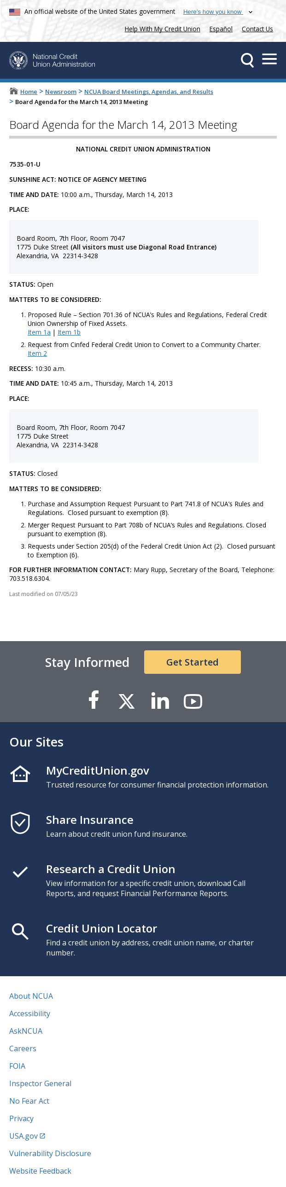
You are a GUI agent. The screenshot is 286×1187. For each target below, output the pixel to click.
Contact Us (257, 28)
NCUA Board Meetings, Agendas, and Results (148, 91)
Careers (22, 1048)
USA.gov (23, 1136)
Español (221, 28)
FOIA (17, 1066)
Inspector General (40, 1083)
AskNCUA (25, 1031)
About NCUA (31, 996)
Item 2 (37, 353)
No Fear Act (29, 1101)
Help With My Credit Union (160, 28)
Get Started (192, 662)
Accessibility (29, 1013)
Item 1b (69, 332)
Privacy (21, 1118)
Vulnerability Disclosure (50, 1153)
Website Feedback (40, 1171)
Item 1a (39, 332)
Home (28, 91)
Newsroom (60, 91)
